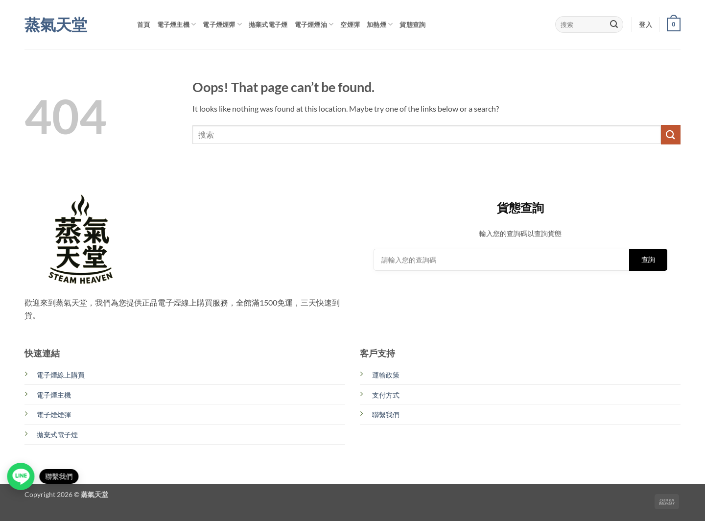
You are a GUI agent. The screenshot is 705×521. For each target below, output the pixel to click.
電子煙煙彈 (222, 24)
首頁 (143, 24)
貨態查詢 (412, 24)
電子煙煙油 (314, 24)
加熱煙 (380, 24)
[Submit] (614, 24)
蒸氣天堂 (55, 24)
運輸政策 (386, 375)
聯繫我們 (386, 414)
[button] (645, 24)
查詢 (648, 259)
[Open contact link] (22, 476)
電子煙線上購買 (61, 375)
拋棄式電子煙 (268, 24)
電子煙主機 (176, 24)
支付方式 (386, 395)
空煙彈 (350, 24)
